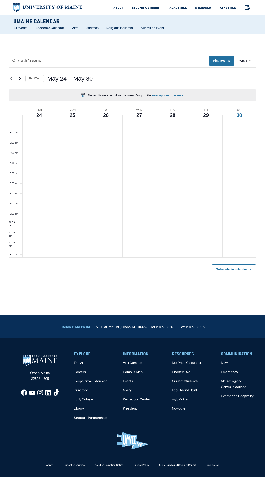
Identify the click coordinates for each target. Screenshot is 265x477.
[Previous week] (11, 78)
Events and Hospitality (237, 395)
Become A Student (146, 7)
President (130, 408)
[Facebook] (24, 392)
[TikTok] (56, 392)
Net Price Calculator (187, 362)
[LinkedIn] (48, 392)
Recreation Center (136, 399)
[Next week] (19, 78)
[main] (132, 174)
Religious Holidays (119, 28)
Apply (49, 464)
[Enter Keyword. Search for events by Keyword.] (109, 60)
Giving (127, 390)
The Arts (80, 362)
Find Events (221, 60)
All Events (20, 28)
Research (203, 7)
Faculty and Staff (184, 390)
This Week (35, 78)
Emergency (229, 372)
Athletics (228, 7)
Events (128, 381)
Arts (75, 28)
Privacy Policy (141, 464)
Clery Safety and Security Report (177, 464)
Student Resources (74, 464)
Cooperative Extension (90, 381)
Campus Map (133, 372)
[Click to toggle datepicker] (72, 78)
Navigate (178, 408)
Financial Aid (181, 372)
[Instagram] (40, 392)
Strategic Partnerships (90, 417)
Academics (178, 7)
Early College (83, 399)
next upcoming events (167, 95)
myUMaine (180, 399)
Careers (80, 372)
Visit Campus (132, 362)
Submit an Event (152, 28)
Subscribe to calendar (231, 269)
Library (79, 408)
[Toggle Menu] (245, 7)
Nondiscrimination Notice (109, 464)
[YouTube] (32, 392)
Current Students (185, 381)
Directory (81, 390)
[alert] (132, 95)
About (118, 7)
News (225, 362)
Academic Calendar (50, 28)
